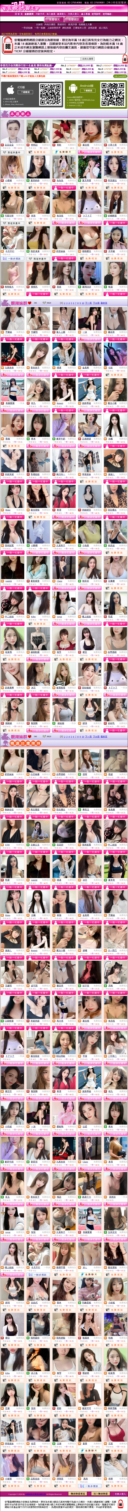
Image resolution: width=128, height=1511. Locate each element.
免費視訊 (20, 145)
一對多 (99, 216)
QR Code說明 (120, 76)
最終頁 (104, 303)
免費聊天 (72, 145)
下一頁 (88, 303)
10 (83, 303)
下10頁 (96, 303)
